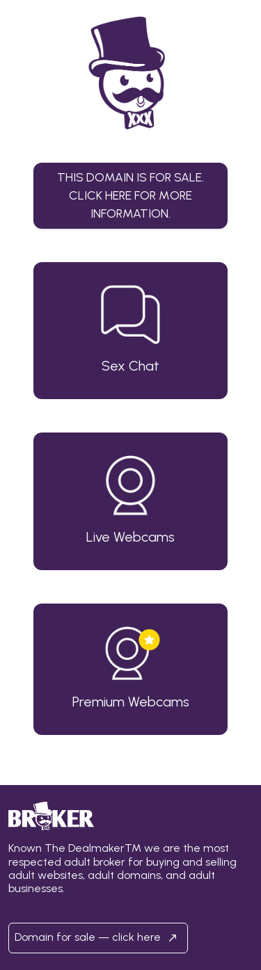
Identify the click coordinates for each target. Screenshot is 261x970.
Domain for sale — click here (98, 938)
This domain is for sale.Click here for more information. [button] (130, 195)
